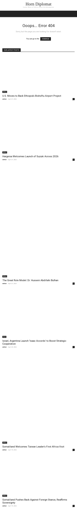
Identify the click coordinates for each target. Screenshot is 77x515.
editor (4, 99)
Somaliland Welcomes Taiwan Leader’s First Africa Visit (33, 446)
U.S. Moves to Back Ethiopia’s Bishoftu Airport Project (31, 95)
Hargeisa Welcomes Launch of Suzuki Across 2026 (30, 156)
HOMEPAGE (45, 39)
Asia (4, 337)
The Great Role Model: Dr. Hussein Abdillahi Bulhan (30, 280)
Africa (4, 92)
